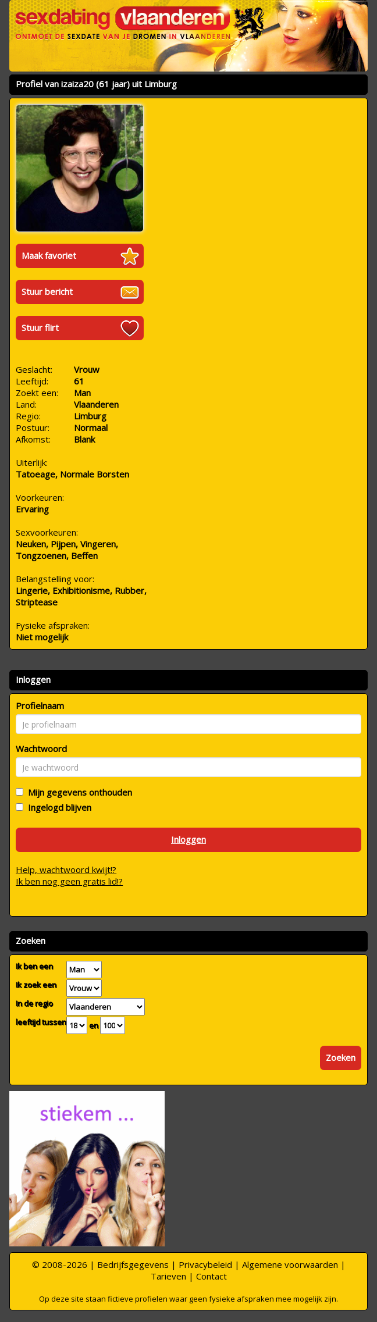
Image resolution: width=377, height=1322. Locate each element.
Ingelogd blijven (57, 807)
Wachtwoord (41, 748)
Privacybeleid (205, 1264)
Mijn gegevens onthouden (77, 792)
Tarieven (168, 1276)
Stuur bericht (47, 291)
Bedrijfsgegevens (133, 1264)
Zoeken (340, 1057)
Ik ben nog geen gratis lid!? (69, 881)
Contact (211, 1276)
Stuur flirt (40, 327)
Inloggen (188, 839)
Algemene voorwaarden (290, 1264)
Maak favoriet (49, 255)
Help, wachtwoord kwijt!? (66, 869)
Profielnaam (40, 705)
